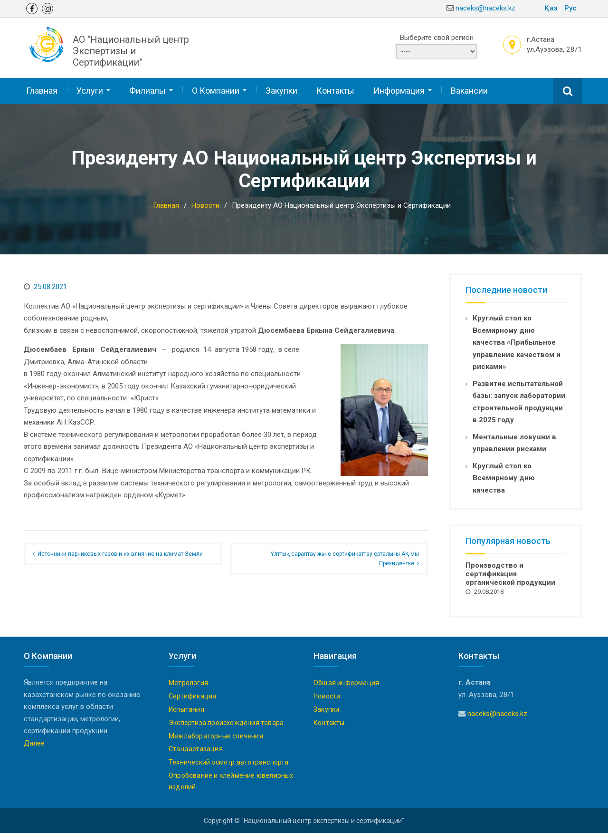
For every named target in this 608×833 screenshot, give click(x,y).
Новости (327, 695)
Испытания (186, 709)
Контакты (335, 90)
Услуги (89, 90)
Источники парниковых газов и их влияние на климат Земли (120, 553)
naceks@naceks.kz (485, 8)
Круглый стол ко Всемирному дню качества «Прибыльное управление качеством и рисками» (516, 341)
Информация (399, 90)
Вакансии (469, 90)
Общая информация (346, 682)
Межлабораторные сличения (216, 735)
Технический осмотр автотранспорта (229, 761)
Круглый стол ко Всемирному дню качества (504, 477)
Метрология (188, 682)
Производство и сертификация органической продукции (510, 573)
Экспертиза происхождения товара (226, 722)
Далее (34, 742)
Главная (41, 90)
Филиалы (147, 90)
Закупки (281, 90)
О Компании (215, 90)
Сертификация (192, 695)
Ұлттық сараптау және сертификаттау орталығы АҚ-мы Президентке (345, 558)
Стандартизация (196, 748)
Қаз (551, 8)
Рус (570, 8)
